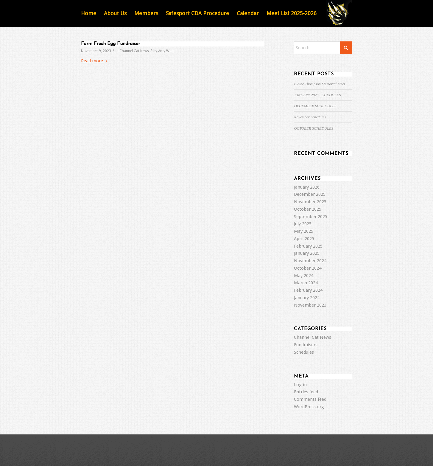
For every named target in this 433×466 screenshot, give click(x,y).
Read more (94, 60)
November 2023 (310, 305)
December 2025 (309, 194)
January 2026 (307, 187)
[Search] (323, 47)
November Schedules (310, 117)
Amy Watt (166, 51)
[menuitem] (88, 13)
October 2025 (307, 209)
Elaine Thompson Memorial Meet (319, 84)
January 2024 (307, 297)
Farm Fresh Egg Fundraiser (110, 43)
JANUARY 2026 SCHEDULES (317, 95)
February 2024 (308, 290)
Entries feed (306, 391)
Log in (300, 384)
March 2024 (306, 282)
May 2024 (303, 275)
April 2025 (304, 238)
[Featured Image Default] (339, 13)
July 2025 (302, 223)
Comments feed (310, 399)
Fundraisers (305, 344)
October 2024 (307, 268)
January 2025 (307, 253)
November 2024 (310, 260)
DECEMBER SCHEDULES (315, 106)
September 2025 (310, 216)
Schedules (304, 352)
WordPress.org (309, 406)
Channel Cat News (134, 51)
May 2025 (303, 231)
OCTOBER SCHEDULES (313, 128)
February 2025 (308, 246)
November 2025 (310, 201)
